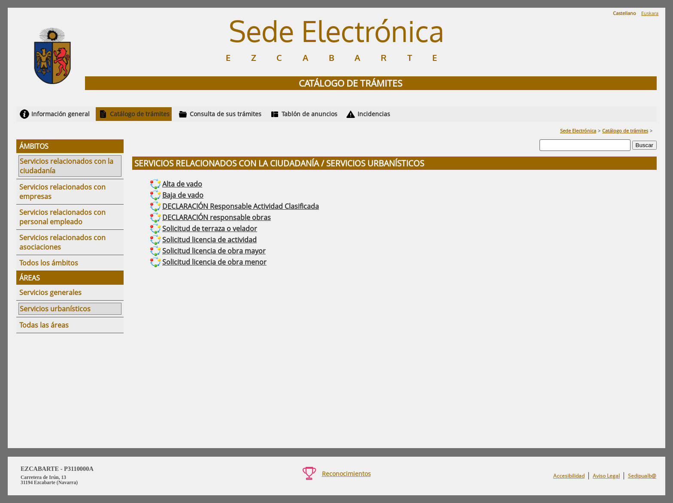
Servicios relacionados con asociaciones (62, 242)
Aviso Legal (606, 475)
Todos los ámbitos (48, 263)
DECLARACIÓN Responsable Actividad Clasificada (240, 206)
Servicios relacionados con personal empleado (62, 217)
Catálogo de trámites (140, 114)
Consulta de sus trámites (225, 114)
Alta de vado (182, 184)
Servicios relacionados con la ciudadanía (66, 166)
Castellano (624, 13)
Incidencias (374, 114)
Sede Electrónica (578, 130)
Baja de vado (182, 195)
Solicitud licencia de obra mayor (214, 251)
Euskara (649, 13)
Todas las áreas (44, 325)
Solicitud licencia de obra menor (214, 262)
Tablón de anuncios (309, 114)
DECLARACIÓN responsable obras (216, 217)
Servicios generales (50, 292)
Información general (60, 114)
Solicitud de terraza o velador (209, 228)
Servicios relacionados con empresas (62, 191)
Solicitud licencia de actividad (209, 239)
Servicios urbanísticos (55, 308)
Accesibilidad (569, 475)
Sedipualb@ (642, 475)
